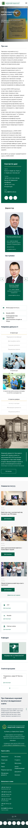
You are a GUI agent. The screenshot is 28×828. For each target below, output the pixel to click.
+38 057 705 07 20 (6, 794)
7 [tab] (5, 662)
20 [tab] (22, 662)
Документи (18, 771)
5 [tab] (2, 662)
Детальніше (9, 471)
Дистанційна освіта (14, 341)
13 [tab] (13, 662)
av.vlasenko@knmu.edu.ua (14, 295)
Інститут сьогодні (14, 403)
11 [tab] (10, 662)
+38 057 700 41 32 (6, 803)
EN (15, 816)
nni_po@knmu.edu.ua (10, 192)
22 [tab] (25, 662)
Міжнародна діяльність (14, 407)
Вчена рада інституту (14, 308)
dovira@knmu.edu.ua (7, 808)
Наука (3, 766)
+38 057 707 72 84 (10, 247)
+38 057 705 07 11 (6, 787)
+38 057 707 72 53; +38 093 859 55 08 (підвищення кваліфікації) (11, 180)
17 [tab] (18, 662)
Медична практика (6, 770)
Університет (4, 756)
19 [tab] (21, 662)
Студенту (17, 760)
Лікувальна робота (14, 411)
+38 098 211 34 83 (6, 792)
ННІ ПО (2, 507)
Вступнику (18, 756)
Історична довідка (14, 399)
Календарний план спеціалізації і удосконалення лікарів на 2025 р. (14, 318)
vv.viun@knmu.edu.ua (11, 249)
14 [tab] (14, 662)
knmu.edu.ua (13, 740)
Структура (4, 760)
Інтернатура (14, 333)
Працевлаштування (14, 349)
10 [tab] (9, 662)
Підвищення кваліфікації (14, 337)
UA (13, 816)
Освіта (3, 763)
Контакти (17, 775)
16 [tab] (17, 662)
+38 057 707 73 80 (6, 799)
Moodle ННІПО (14, 313)
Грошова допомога (14, 345)
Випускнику (18, 763)
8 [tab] (6, 662)
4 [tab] (1, 662)
